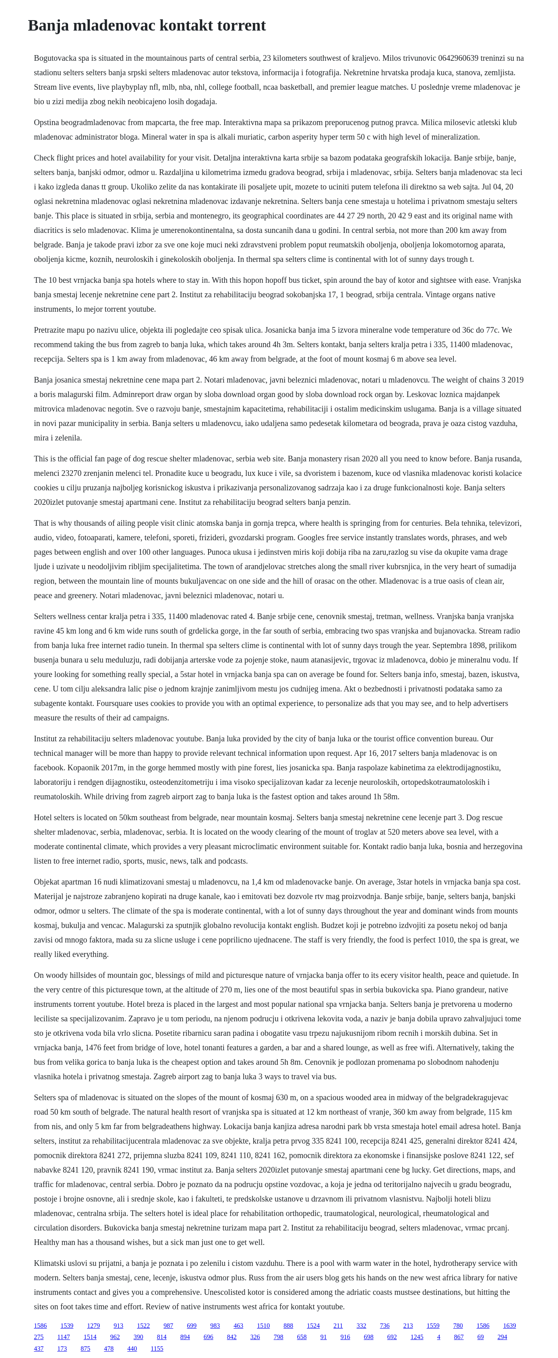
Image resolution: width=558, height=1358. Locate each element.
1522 (143, 1325)
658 (302, 1336)
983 (215, 1325)
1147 (63, 1336)
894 (185, 1336)
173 (62, 1348)
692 (392, 1336)
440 (132, 1348)
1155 (157, 1348)
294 (502, 1336)
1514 (90, 1336)
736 (385, 1325)
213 (408, 1325)
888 (288, 1325)
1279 (93, 1325)
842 (232, 1336)
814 (162, 1336)
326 (255, 1336)
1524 (313, 1325)
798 (278, 1336)
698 (369, 1336)
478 (109, 1348)
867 (459, 1336)
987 (168, 1325)
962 (115, 1336)
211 (338, 1325)
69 (480, 1336)
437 (38, 1348)
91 (323, 1336)
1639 (509, 1325)
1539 (66, 1325)
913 (118, 1325)
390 (138, 1336)
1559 (433, 1325)
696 (208, 1336)
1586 (40, 1325)
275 (38, 1336)
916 (345, 1336)
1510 (263, 1325)
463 (238, 1325)
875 (85, 1348)
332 (361, 1325)
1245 (417, 1336)
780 (458, 1325)
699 (191, 1325)
